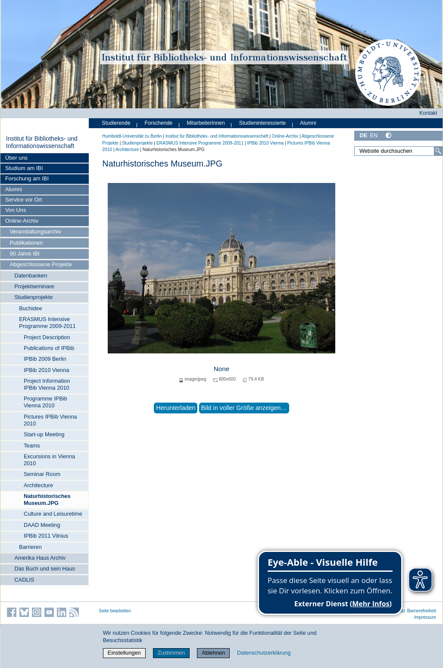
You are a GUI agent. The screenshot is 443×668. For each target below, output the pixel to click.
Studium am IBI (24, 168)
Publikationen (26, 242)
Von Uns (15, 210)
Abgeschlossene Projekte (41, 264)
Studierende (116, 123)
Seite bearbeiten (115, 610)
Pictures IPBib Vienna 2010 (50, 420)
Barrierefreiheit (421, 610)
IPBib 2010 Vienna (46, 370)
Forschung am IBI (27, 178)
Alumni (13, 189)
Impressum (425, 617)
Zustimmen (171, 652)
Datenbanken (30, 275)
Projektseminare (34, 286)
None (222, 368)
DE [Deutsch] (363, 135)
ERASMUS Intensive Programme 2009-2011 (47, 322)
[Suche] (438, 151)
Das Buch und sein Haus (44, 568)
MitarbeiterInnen (206, 123)
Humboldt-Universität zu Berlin (132, 136)
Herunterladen (175, 407)
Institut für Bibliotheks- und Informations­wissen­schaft (42, 142)
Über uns (16, 157)
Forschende (158, 123)
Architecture (38, 485)
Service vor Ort (23, 199)
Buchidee (30, 308)
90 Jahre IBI (25, 253)
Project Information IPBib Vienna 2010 (47, 384)
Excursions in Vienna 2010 (49, 459)
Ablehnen (213, 652)
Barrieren (30, 547)
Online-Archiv (21, 220)
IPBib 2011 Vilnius (46, 536)
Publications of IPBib (49, 348)
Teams (32, 445)
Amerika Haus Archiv (40, 558)
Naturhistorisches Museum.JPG (47, 499)
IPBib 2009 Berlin (45, 359)
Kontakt (428, 113)
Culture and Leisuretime (53, 513)
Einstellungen (124, 652)
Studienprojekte (33, 297)
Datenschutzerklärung (263, 652)
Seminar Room (42, 474)
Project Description (47, 337)
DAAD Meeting (42, 525)
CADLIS (24, 580)
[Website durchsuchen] (398, 151)
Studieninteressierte (262, 123)
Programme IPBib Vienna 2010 (45, 402)
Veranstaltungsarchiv (35, 231)
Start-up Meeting (44, 434)
